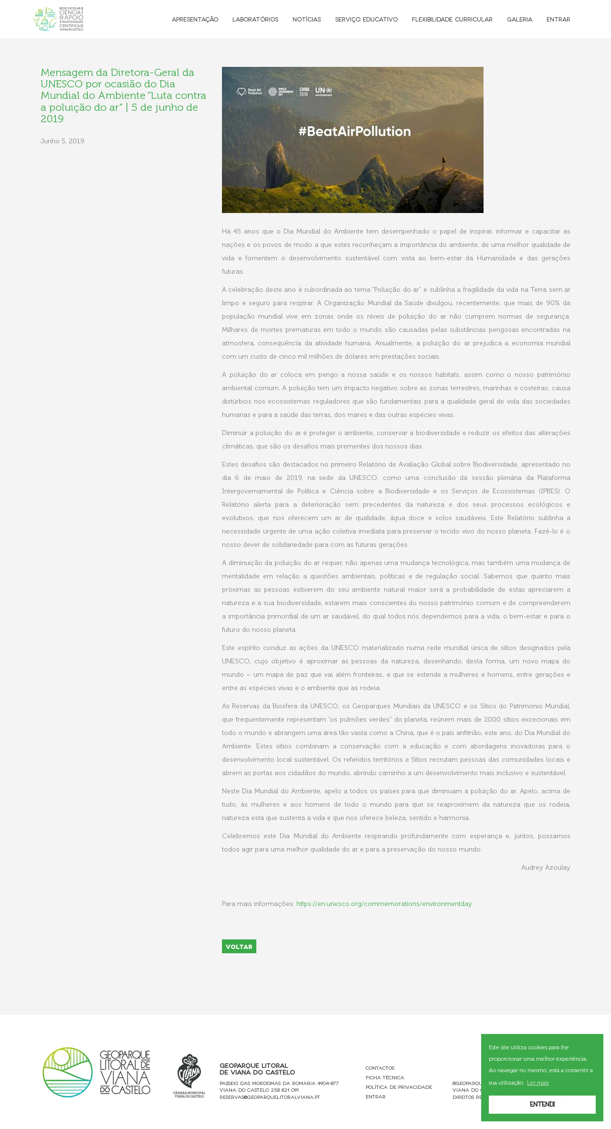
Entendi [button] (542, 1104)
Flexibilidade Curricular (452, 18)
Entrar (558, 18)
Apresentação (195, 18)
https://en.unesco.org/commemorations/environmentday (384, 904)
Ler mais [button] (537, 1082)
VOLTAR (239, 946)
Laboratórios (255, 18)
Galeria (519, 18)
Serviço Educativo (366, 18)
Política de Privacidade (399, 1087)
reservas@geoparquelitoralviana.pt (270, 1097)
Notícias (307, 18)
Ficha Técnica (385, 1077)
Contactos (380, 1068)
